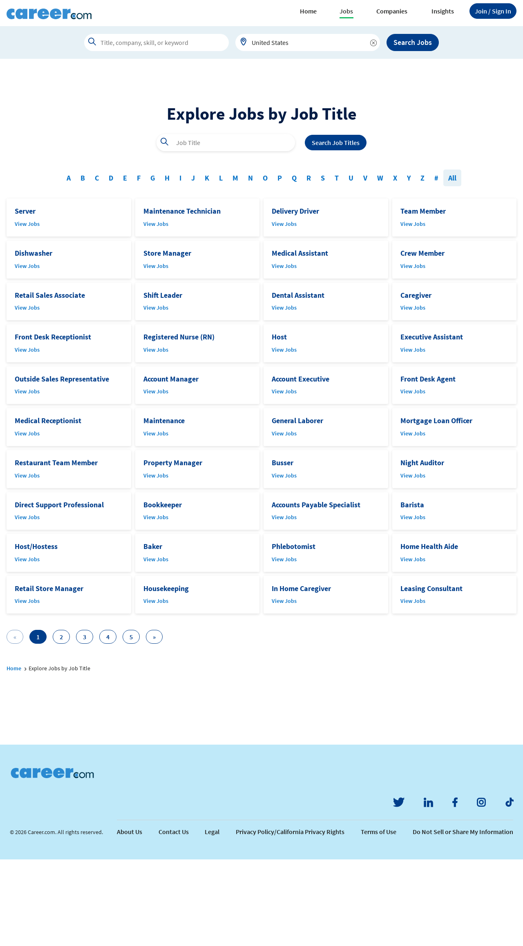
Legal (212, 918)
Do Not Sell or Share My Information (463, 918)
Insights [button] (442, 11)
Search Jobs (412, 42)
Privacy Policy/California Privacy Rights (290, 918)
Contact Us (174, 918)
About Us (129, 918)
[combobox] (307, 42)
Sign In (493, 11)
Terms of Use (378, 918)
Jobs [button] (346, 11)
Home (308, 11)
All (452, 264)
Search (336, 229)
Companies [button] (391, 11)
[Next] (154, 723)
